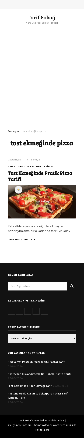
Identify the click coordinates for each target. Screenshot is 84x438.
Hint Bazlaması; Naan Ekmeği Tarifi (30, 385)
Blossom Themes (32, 425)
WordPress (60, 425)
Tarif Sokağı (42, 17)
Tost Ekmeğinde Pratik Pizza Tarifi (40, 176)
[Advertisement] (42, 83)
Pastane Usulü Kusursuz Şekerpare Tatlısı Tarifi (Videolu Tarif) (38, 395)
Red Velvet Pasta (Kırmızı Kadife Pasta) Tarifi (36, 362)
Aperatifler (15, 166)
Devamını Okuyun (21, 239)
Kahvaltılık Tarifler (40, 166)
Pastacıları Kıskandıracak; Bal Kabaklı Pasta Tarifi (39, 374)
